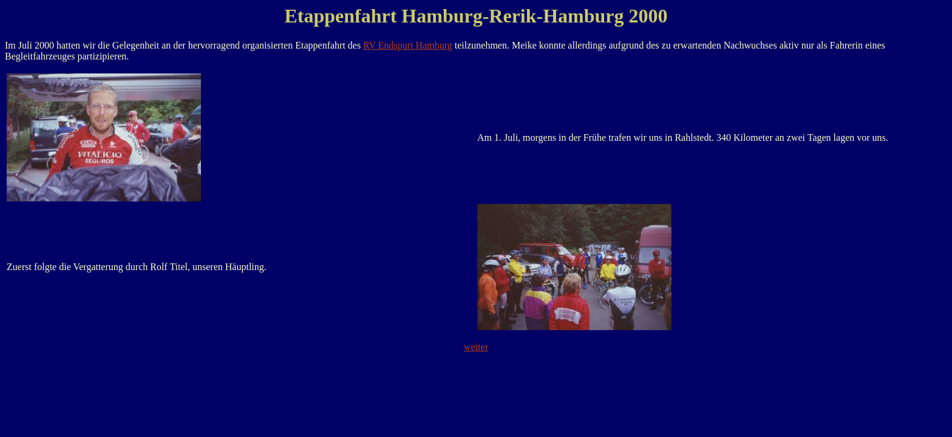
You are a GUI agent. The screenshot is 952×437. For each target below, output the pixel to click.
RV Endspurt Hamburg (407, 45)
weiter (476, 347)
